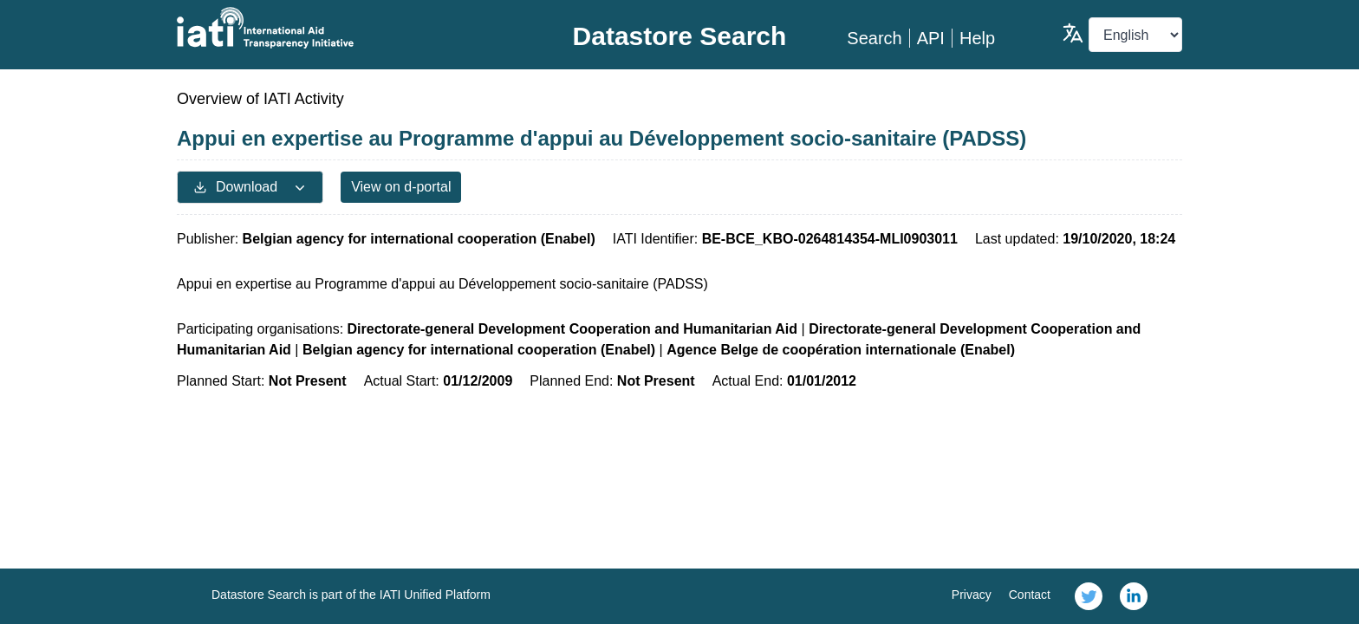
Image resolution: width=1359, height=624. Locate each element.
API (931, 38)
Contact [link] (1029, 594)
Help (977, 38)
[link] (1088, 596)
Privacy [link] (972, 594)
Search (874, 38)
